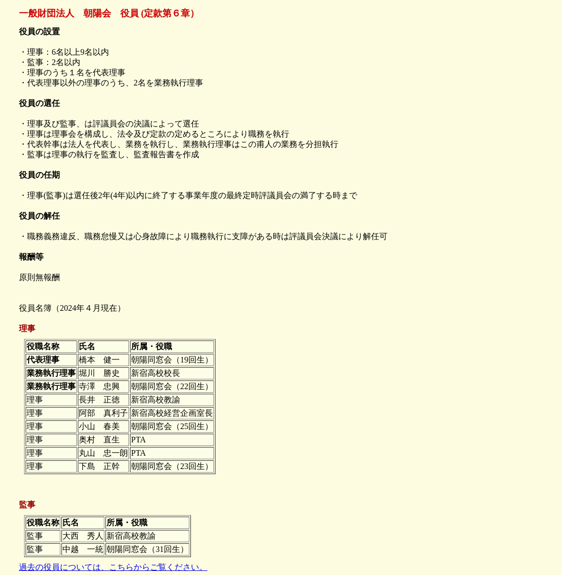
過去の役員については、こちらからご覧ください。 (113, 567)
